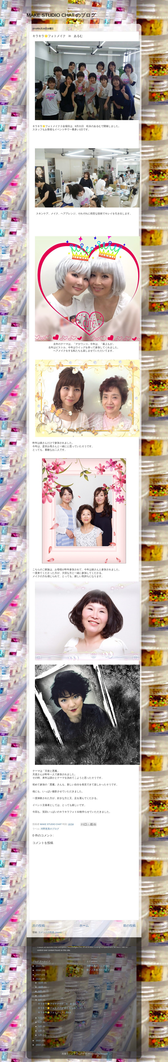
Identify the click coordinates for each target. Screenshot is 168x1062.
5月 (40, 1018)
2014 (38, 1045)
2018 (38, 970)
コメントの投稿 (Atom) (50, 932)
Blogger (104, 1053)
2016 (38, 979)
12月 (41, 983)
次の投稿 (38, 925)
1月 (40, 1035)
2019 (38, 966)
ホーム (84, 925)
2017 (38, 974)
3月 (40, 1026)
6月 (40, 1000)
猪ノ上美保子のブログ (97, 970)
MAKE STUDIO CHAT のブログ (61, 15)
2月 (40, 1031)
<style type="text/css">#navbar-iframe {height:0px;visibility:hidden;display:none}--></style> (84, 950)
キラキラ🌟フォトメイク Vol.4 (54, 1012)
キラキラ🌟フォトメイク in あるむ (57, 1004)
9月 (40, 991)
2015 (38, 1040)
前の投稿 (129, 925)
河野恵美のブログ (50, 829)
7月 (40, 995)
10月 (41, 987)
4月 (40, 1022)
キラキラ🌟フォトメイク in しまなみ (57, 1008)
